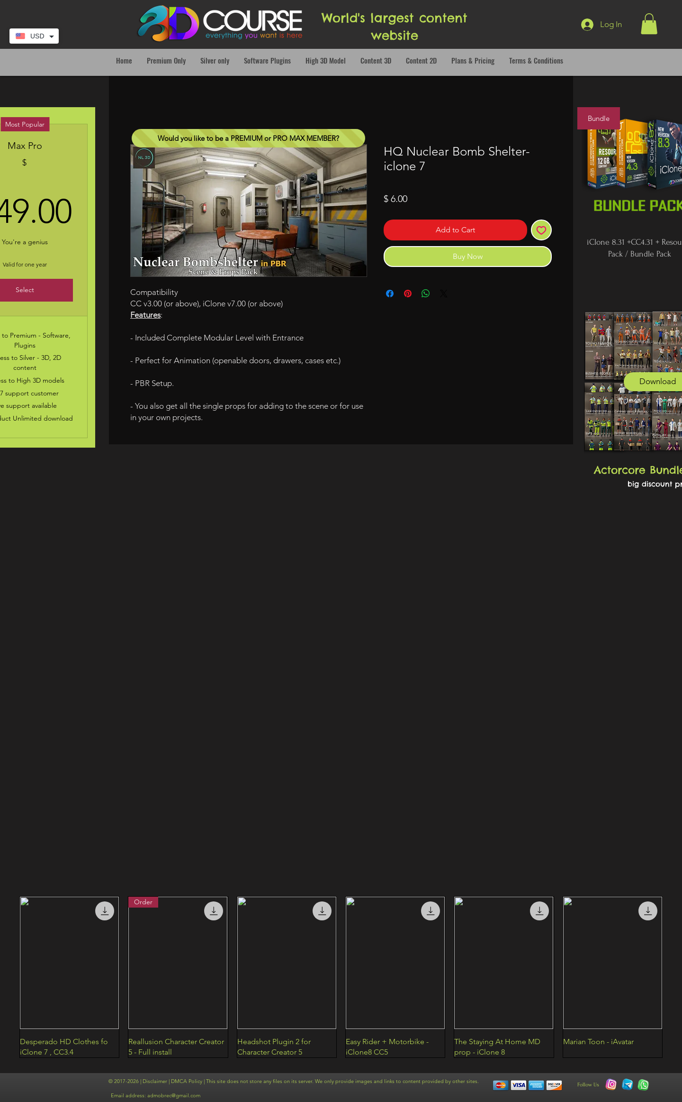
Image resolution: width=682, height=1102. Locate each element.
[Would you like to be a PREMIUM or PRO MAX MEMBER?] (248, 138)
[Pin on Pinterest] (407, 293)
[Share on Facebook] (389, 293)
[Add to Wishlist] (541, 230)
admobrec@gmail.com (173, 1095)
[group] (341, 977)
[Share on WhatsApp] (425, 293)
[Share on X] (443, 293)
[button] (649, 23)
